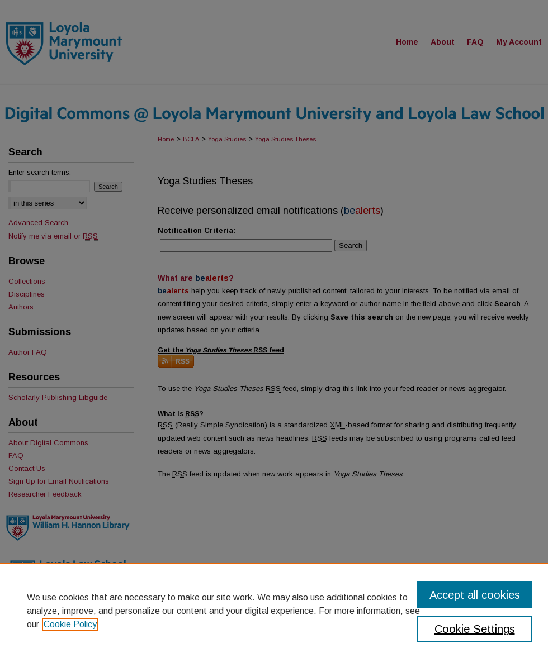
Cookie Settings (474, 629)
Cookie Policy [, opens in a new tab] (70, 624)
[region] (274, 610)
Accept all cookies (474, 595)
